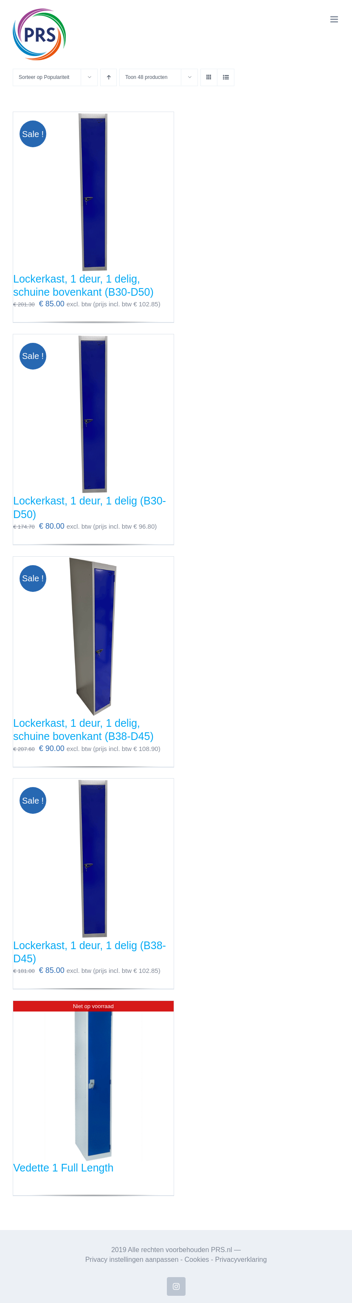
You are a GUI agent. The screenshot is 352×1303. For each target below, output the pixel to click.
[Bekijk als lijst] (225, 77)
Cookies (197, 1259)
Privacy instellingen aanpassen (132, 1259)
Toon (146, 77)
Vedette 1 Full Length (63, 1168)
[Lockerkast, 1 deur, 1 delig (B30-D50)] (93, 414)
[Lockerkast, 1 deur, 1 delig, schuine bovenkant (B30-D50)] (93, 192)
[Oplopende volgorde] (108, 77)
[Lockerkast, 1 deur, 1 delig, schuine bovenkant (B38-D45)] (93, 637)
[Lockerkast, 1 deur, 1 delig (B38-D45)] (93, 859)
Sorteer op (44, 77)
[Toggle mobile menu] (334, 19)
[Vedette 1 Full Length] (93, 1081)
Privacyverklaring (241, 1259)
